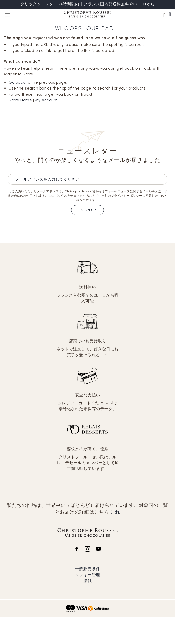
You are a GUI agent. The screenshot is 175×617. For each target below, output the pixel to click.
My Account (46, 100)
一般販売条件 (87, 568)
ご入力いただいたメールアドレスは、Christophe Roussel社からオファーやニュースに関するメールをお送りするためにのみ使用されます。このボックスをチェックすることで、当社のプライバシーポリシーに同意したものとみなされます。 (87, 196)
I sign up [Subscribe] (87, 210)
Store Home (20, 100)
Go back (17, 82)
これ (115, 512)
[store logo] (87, 15)
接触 (87, 580)
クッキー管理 (87, 574)
